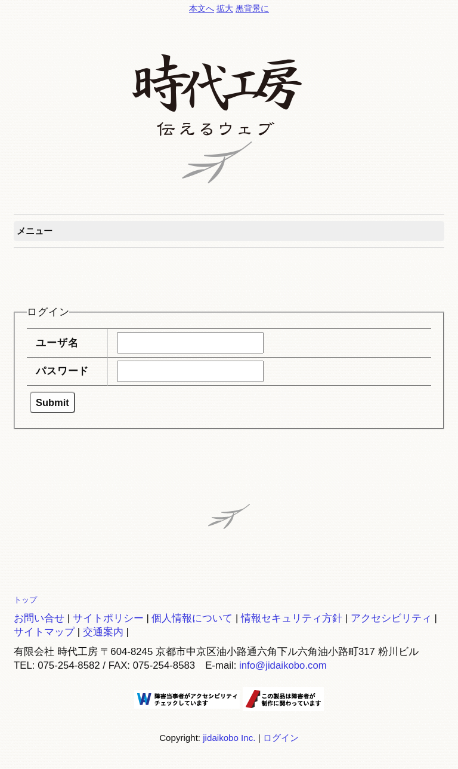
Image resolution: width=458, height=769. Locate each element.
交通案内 (103, 632)
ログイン (281, 738)
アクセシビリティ (391, 618)
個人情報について (192, 618)
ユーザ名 (57, 343)
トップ (25, 599)
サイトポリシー (108, 618)
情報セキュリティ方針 (291, 618)
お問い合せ (39, 618)
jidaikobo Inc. (229, 738)
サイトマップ (44, 632)
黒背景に (252, 8)
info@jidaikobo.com (283, 665)
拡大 (224, 8)
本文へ (201, 8)
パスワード (62, 371)
